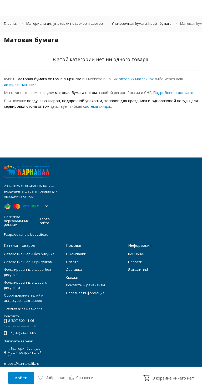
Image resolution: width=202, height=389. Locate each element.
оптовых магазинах (136, 78)
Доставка (74, 269)
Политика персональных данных (16, 220)
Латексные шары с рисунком (28, 261)
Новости (135, 261)
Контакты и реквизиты (85, 285)
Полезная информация (85, 292)
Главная (11, 23)
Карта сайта (44, 220)
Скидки (72, 277)
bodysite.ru (39, 234)
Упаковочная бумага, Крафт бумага (141, 23)
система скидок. (97, 106)
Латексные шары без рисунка (29, 254)
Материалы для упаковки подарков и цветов (64, 23)
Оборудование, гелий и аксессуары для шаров (23, 298)
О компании (76, 254)
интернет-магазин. (20, 84)
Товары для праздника (23, 308)
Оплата (72, 261)
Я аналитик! (138, 269)
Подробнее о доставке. (174, 92)
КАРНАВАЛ (136, 254)
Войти (21, 377)
